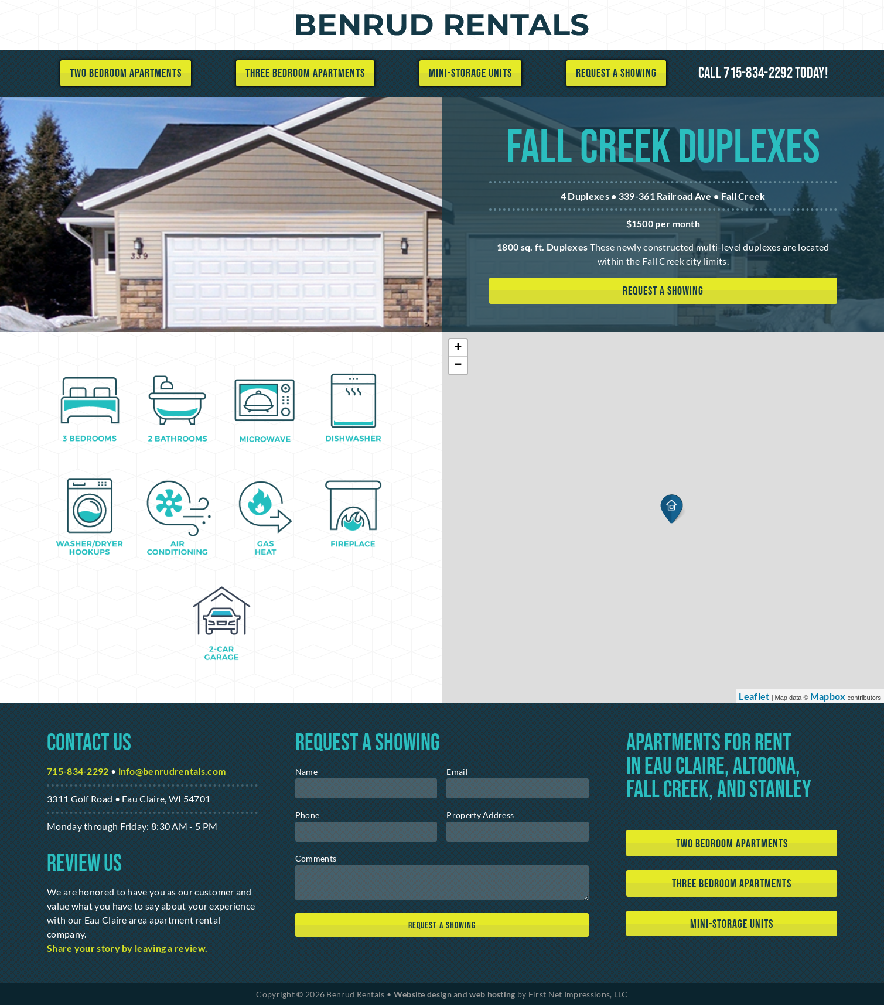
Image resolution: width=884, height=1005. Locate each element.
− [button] (458, 365)
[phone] (366, 832)
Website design (423, 994)
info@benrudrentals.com (172, 771)
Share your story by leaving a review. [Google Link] (127, 947)
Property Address (480, 815)
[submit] (442, 925)
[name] (366, 788)
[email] (517, 788)
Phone (307, 815)
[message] (442, 882)
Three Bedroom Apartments (305, 73)
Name (306, 772)
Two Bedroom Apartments (126, 73)
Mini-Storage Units (470, 73)
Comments (315, 858)
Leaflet (754, 696)
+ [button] (458, 348)
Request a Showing (616, 73)
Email (457, 772)
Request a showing (663, 291)
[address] (517, 832)
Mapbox (828, 696)
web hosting (492, 994)
